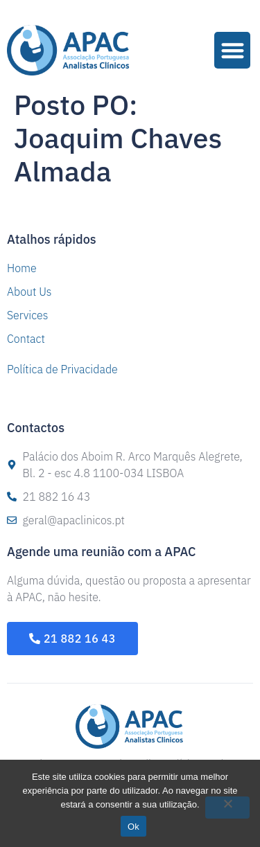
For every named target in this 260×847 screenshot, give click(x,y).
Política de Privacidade (62, 369)
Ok (133, 826)
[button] (232, 50)
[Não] (227, 807)
